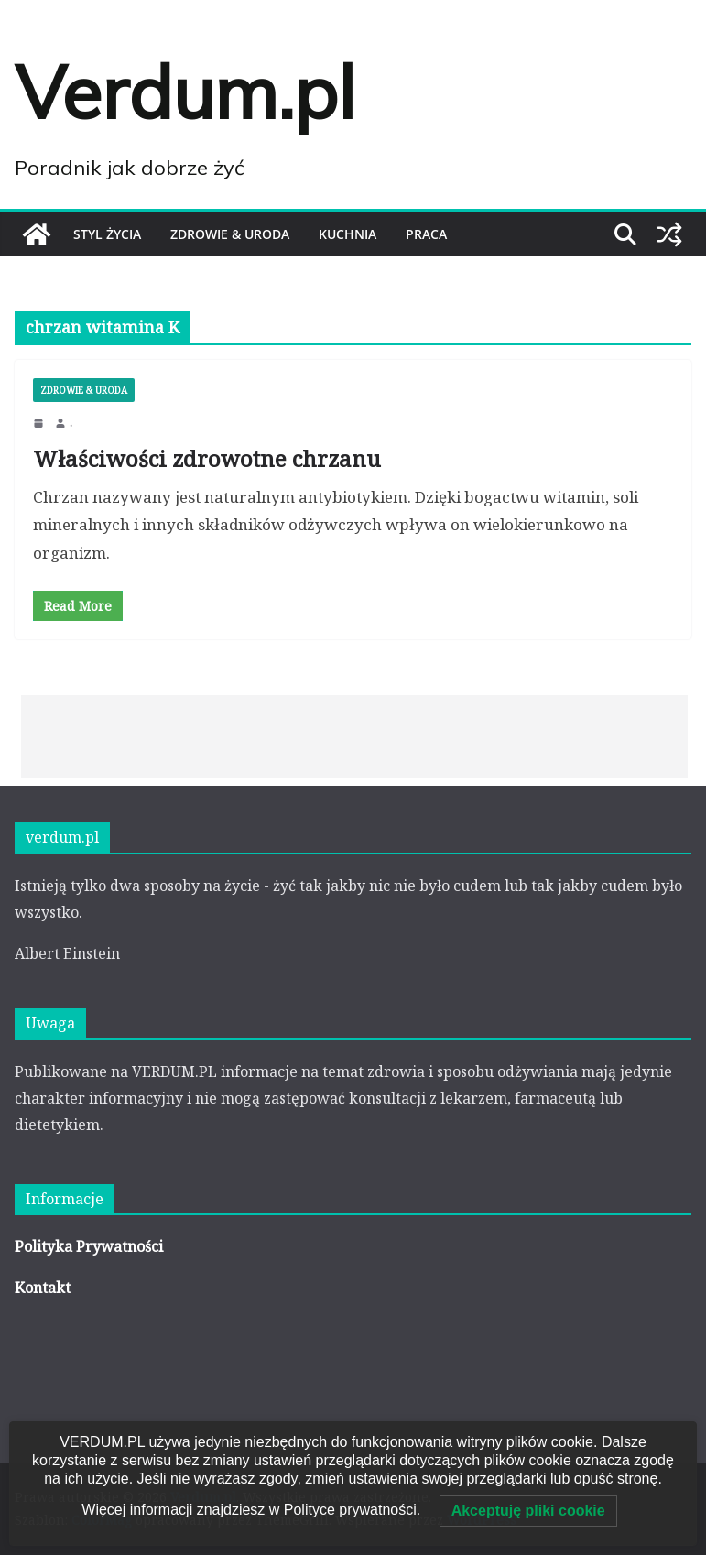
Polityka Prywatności (89, 1246)
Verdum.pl (185, 91)
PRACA (426, 234)
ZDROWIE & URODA (229, 234)
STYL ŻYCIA (107, 234)
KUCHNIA (347, 234)
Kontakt (43, 1288)
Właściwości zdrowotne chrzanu (207, 458)
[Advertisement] (354, 736)
